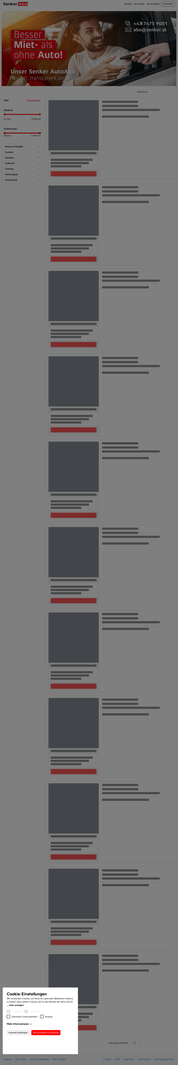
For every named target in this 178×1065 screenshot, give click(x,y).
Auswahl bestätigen (18, 1049)
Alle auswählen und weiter (46, 1049)
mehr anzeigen (16, 1021)
